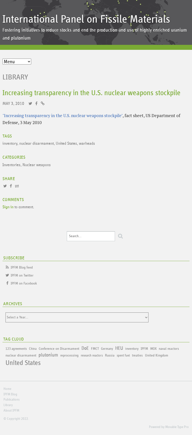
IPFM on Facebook (24, 283)
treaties (137, 355)
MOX (153, 349)
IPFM (144, 349)
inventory (9, 144)
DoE (85, 348)
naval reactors (169, 349)
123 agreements (16, 349)
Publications (12, 399)
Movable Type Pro (177, 427)
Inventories (11, 165)
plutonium (48, 355)
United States (66, 144)
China (32, 349)
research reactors (92, 355)
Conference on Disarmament (59, 349)
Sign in (8, 207)
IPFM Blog (10, 394)
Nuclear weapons (36, 165)
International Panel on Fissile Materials (86, 19)
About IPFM (11, 410)
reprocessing (69, 355)
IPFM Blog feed (22, 267)
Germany (107, 349)
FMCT (95, 349)
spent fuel (123, 355)
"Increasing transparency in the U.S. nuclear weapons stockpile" (62, 115)
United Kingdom (156, 355)
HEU (119, 348)
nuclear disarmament (36, 144)
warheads (87, 144)
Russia (109, 355)
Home (7, 389)
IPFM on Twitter (22, 275)
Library (15, 77)
